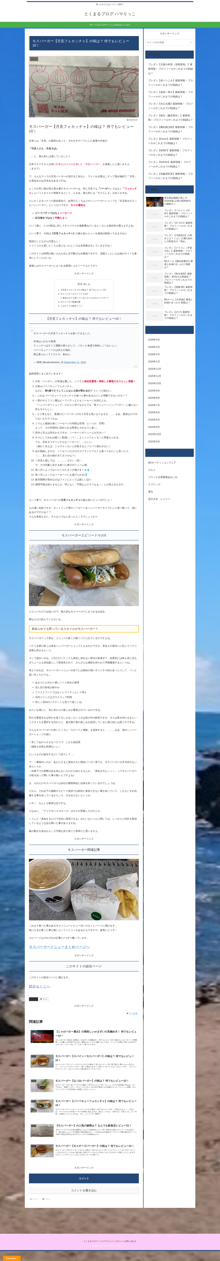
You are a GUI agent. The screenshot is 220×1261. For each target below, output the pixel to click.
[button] (190, 42)
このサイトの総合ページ (70, 308)
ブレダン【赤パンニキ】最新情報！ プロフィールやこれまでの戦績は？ (170, 82)
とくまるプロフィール (91, 1251)
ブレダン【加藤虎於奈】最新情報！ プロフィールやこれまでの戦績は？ (170, 176)
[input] (169, 42)
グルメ (33, 1001)
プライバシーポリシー (114, 1251)
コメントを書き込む (84, 1200)
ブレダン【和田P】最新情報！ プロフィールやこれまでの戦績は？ (170, 152)
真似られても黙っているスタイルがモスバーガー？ (86, 299)
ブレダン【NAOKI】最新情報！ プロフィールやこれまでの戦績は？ (169, 164)
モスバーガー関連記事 (69, 303)
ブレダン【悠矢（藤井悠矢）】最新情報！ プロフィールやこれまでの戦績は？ (170, 117)
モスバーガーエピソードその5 (73, 294)
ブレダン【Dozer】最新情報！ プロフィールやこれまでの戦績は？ (170, 141)
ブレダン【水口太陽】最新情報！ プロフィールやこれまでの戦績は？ (170, 106)
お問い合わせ (133, 1251)
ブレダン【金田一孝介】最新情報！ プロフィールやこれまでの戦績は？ (170, 94)
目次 (80, 284)
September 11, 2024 (75, 364)
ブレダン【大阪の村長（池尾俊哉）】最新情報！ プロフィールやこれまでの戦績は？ (170, 69)
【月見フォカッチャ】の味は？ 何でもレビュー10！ (84, 290)
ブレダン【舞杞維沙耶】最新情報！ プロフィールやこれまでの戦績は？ (170, 129)
